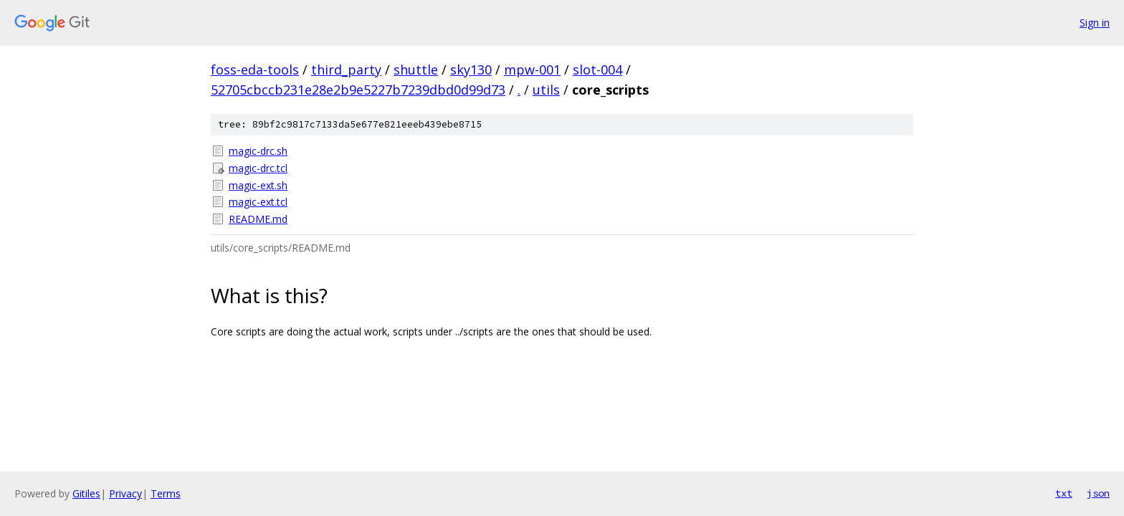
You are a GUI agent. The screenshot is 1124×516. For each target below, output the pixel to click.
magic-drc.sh (258, 151)
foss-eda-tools (255, 69)
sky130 (471, 69)
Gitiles (86, 493)
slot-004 (597, 69)
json (1098, 493)
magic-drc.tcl (258, 168)
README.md (258, 219)
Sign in (1095, 22)
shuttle (416, 69)
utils (546, 89)
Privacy (125, 493)
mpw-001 (532, 69)
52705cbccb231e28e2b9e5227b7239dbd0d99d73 (358, 89)
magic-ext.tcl (258, 202)
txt (1063, 493)
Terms (166, 493)
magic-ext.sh (258, 185)
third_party (346, 69)
